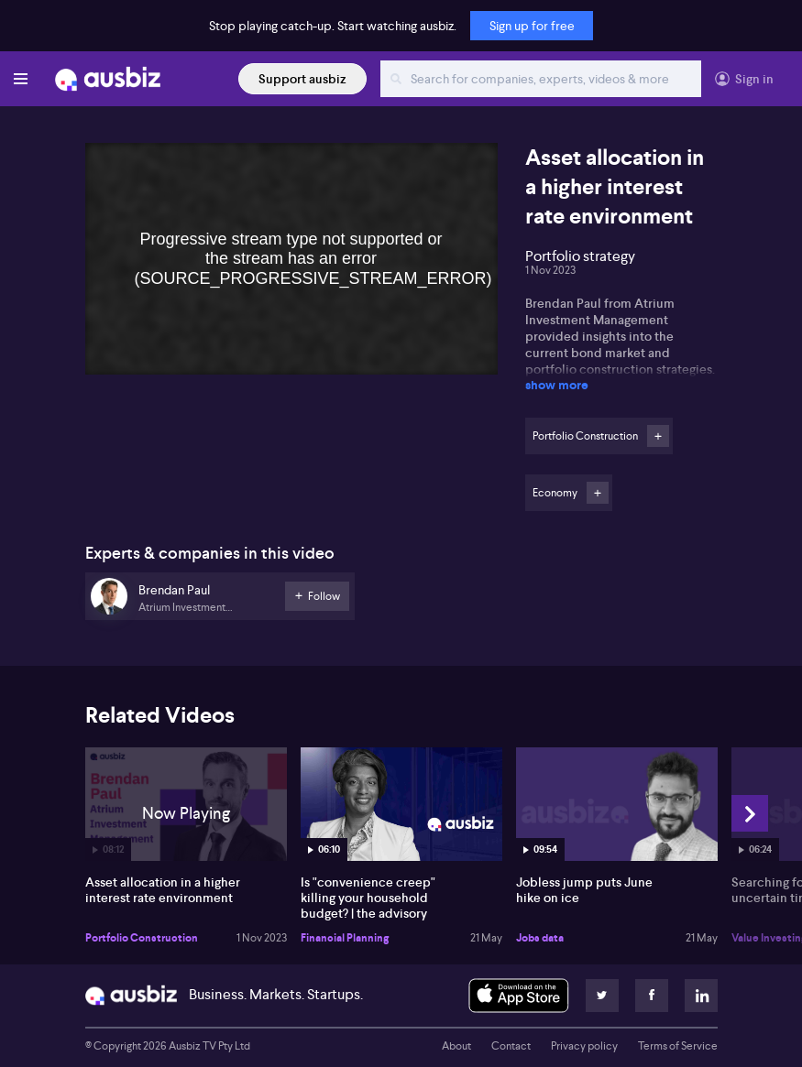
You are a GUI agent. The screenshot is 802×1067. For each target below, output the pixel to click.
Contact (511, 1046)
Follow (658, 436)
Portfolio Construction (141, 938)
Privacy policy (584, 1046)
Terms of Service (678, 1046)
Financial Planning (345, 938)
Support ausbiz (302, 79)
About (456, 1046)
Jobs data (540, 938)
